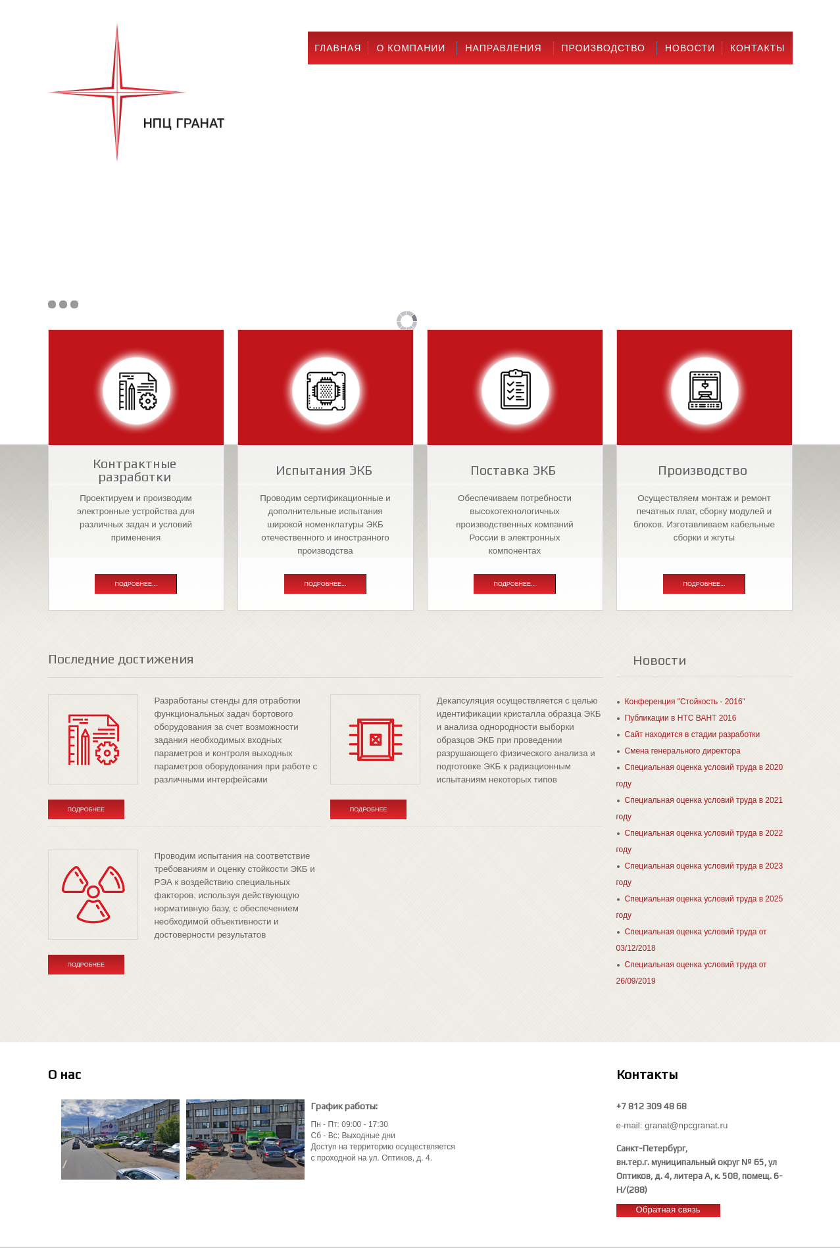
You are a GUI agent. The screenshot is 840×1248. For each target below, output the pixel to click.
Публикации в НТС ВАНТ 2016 (681, 718)
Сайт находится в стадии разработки (692, 734)
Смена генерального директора (683, 751)
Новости (690, 48)
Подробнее (86, 809)
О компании (410, 48)
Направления (503, 48)
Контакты (757, 48)
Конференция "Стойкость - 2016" (685, 701)
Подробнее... (135, 584)
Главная (337, 48)
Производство (603, 48)
